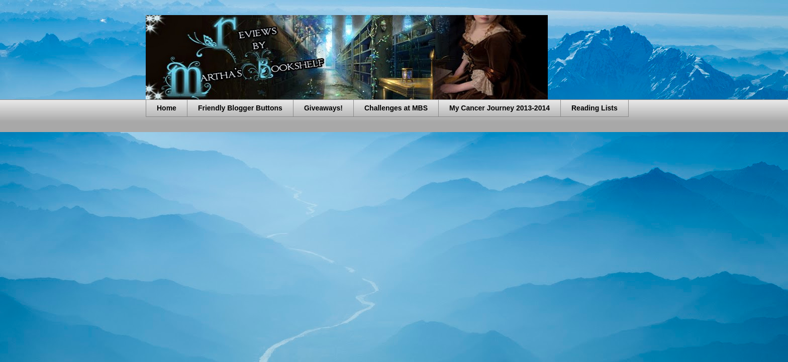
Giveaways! (323, 108)
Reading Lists (594, 108)
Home (166, 108)
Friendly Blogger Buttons (240, 108)
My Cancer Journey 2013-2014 (499, 108)
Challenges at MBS (396, 108)
